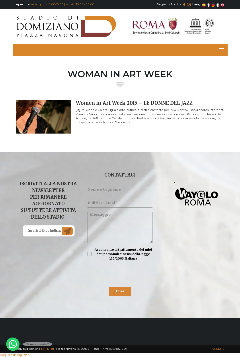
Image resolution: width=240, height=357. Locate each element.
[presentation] (120, 273)
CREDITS (218, 348)
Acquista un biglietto (14, 355)
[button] (13, 344)
